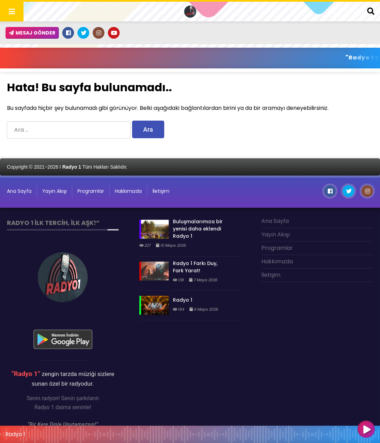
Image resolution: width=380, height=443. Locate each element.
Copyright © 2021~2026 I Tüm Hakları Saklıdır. (67, 167)
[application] (190, 433)
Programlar (90, 191)
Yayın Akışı (54, 191)
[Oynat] (366, 430)
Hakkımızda (128, 191)
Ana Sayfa (275, 221)
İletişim (160, 191)
